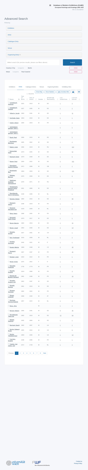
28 (72, 247)
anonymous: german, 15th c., (13, 127)
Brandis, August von (12, 281)
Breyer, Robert (14, 311)
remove (75, 68)
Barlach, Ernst (14, 157)
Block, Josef (14, 228)
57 (72, 152)
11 (72, 113)
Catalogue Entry (13, 41)
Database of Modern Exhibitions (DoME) (68, 6)
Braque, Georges (11, 291)
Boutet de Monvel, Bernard (13, 276)
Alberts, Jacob (14, 113)
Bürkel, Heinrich (11, 320)
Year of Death (31, 98)
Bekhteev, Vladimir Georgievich (12, 182)
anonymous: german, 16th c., (13, 132)
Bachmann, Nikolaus (12, 142)
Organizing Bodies (52, 87)
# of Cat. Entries (74, 98)
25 (72, 252)
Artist (9, 35)
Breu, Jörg (13, 306)
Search (72, 62)
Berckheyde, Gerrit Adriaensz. (13, 194)
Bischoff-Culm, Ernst (12, 218)
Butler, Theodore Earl (12, 335)
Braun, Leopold (11, 296)
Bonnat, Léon (14, 257)
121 (73, 171)
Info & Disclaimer (78, 9)
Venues (42, 87)
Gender (40, 99)
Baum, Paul (13, 161)
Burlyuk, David (14, 325)
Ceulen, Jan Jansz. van (12, 344)
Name (12, 99)
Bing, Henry (13, 213)
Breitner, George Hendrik (13, 301)
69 (72, 199)
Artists (20, 87)
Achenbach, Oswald (12, 108)
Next (44, 353)
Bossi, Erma (14, 261)
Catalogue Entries (31, 87)
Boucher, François (12, 266)
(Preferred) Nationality (50, 98)
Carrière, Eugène (12, 340)
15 (72, 223)
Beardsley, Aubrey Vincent (13, 166)
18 (72, 276)
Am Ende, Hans (14, 118)
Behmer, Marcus (11, 176)
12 (60, 315)
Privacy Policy (78, 463)
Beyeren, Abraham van (12, 208)
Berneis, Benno (14, 199)
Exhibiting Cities (66, 87)
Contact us (79, 461)
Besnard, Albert (12, 203)
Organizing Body (13, 55)
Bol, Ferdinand (14, 237)
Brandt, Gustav (11, 286)
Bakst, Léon (14, 147)
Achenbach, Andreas (12, 103)
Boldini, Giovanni (11, 242)
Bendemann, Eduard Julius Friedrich (13, 188)
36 (72, 310)
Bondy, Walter (14, 247)
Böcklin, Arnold (11, 232)
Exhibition (11, 28)
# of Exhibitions (63, 98)
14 (72, 228)
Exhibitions (12, 87)
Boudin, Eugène (11, 271)
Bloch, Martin (14, 223)
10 (72, 335)
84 (72, 315)
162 (73, 161)
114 (73, 147)
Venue (10, 48)
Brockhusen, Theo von (13, 315)
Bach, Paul (13, 137)
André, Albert (14, 123)
